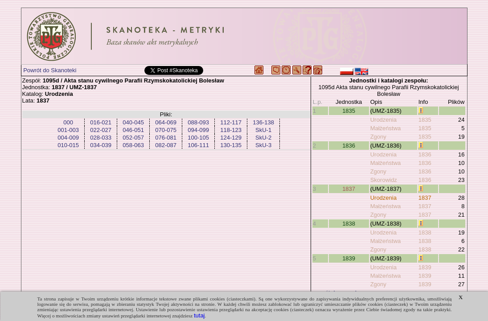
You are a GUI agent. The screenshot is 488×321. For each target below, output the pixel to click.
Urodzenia (383, 119)
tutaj (199, 315)
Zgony (378, 136)
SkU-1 (263, 130)
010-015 (68, 145)
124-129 (231, 137)
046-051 (133, 130)
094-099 (198, 130)
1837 (348, 188)
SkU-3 (263, 145)
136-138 (263, 122)
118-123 (231, 130)
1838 (348, 223)
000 (68, 122)
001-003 (68, 130)
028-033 (100, 137)
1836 (348, 145)
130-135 (231, 145)
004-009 (68, 137)
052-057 (133, 137)
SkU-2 (263, 137)
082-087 (165, 145)
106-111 (198, 145)
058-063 (133, 145)
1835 (348, 110)
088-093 (198, 122)
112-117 (231, 122)
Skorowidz (383, 180)
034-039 (100, 145)
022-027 (100, 130)
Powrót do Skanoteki (49, 70)
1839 (348, 258)
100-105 (198, 137)
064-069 (165, 122)
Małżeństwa (385, 128)
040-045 (133, 122)
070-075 (165, 130)
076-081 (165, 137)
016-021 (100, 122)
